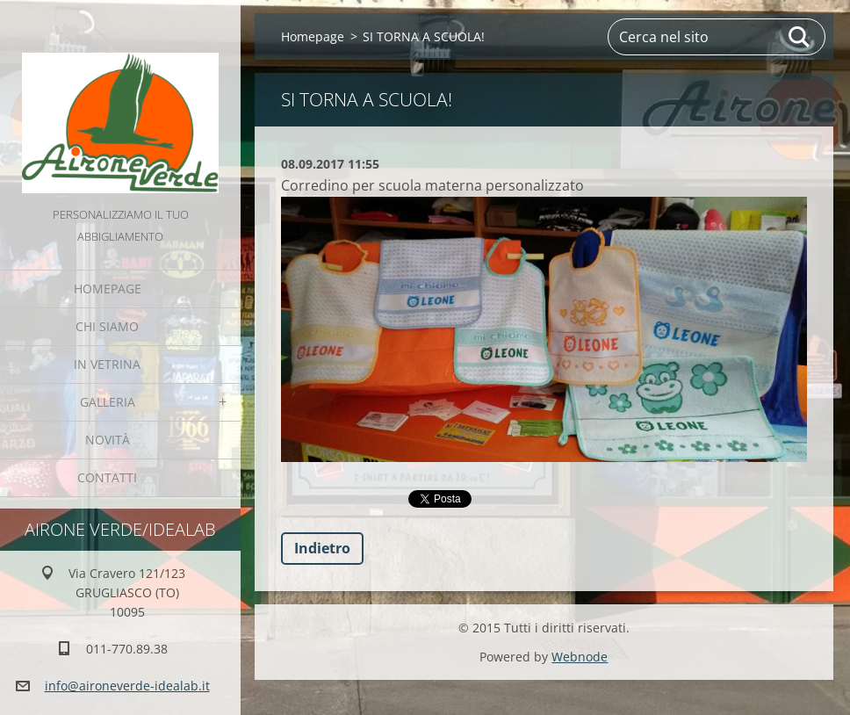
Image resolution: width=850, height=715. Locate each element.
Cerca (800, 37)
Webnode (579, 656)
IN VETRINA (107, 364)
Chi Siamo (107, 326)
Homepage (107, 288)
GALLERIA (107, 402)
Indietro (322, 548)
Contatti (107, 477)
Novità (107, 439)
